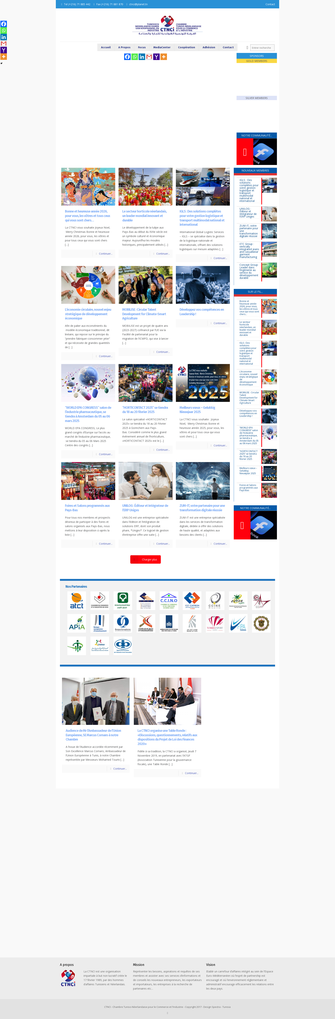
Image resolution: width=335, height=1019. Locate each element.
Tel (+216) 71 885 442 (77, 4)
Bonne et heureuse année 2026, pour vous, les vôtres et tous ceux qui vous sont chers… (87, 215)
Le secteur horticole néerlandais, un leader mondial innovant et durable (144, 215)
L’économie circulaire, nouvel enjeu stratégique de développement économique (88, 314)
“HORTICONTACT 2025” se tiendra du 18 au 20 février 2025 (145, 410)
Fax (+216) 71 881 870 (109, 4)
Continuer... (105, 253)
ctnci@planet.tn (138, 4)
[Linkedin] (142, 56)
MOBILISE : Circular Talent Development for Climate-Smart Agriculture (144, 314)
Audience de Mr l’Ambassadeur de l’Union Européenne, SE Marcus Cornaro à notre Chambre (93, 735)
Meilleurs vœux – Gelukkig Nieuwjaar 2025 (197, 410)
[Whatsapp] (134, 56)
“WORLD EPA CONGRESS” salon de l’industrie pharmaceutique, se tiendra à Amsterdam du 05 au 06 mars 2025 (88, 414)
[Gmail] (149, 56)
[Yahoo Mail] (156, 56)
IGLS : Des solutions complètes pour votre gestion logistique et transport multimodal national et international (202, 218)
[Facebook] (127, 56)
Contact (270, 4)
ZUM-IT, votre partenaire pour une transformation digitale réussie (202, 508)
